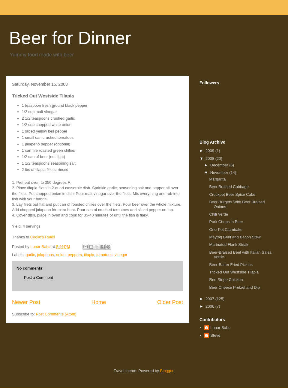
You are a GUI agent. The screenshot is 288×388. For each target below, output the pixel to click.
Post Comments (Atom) (56, 314)
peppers (75, 254)
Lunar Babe (220, 327)
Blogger (166, 371)
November (220, 172)
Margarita (217, 179)
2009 (210, 150)
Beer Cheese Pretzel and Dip (234, 287)
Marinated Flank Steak (228, 244)
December (220, 165)
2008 (210, 158)
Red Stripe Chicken (226, 279)
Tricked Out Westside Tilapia (234, 272)
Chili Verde (218, 214)
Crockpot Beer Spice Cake (232, 194)
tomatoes (104, 254)
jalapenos (45, 254)
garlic (30, 254)
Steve (215, 335)
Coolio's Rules (42, 237)
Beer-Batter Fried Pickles (231, 264)
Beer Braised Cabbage (229, 186)
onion (61, 254)
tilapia (89, 254)
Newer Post (26, 302)
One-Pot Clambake (225, 229)
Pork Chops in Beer (226, 221)
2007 (210, 299)
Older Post (170, 302)
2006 (210, 306)
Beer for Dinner (70, 38)
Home (99, 302)
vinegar (121, 254)
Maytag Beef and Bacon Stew (234, 237)
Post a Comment (38, 277)
